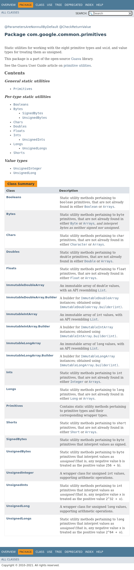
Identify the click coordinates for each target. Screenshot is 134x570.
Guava (76, 59)
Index (89, 4)
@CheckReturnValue (75, 27)
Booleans (13, 197)
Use (49, 4)
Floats (11, 268)
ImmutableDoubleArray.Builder (31, 297)
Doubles (12, 251)
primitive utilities (77, 65)
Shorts (11, 422)
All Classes (10, 12)
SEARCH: (81, 13)
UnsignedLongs (18, 518)
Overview (8, 4)
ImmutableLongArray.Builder (29, 355)
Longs (11, 389)
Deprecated (74, 4)
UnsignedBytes (18, 451)
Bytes (10, 214)
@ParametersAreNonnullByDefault (31, 27)
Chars (11, 235)
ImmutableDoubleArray (25, 285)
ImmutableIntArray (21, 314)
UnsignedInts (17, 485)
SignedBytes (16, 439)
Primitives (14, 405)
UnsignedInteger (20, 472)
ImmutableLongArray (23, 343)
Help (99, 4)
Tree (58, 4)
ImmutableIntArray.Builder (28, 326)
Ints (9, 372)
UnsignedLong (18, 506)
